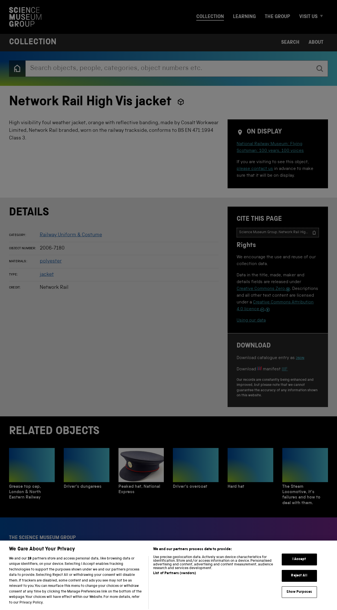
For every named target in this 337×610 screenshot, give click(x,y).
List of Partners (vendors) (174, 580)
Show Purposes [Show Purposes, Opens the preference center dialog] (299, 598)
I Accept (299, 566)
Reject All (299, 582)
